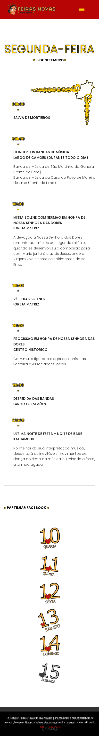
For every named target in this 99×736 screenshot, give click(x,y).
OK (42, 727)
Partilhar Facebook (27, 507)
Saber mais (54, 727)
